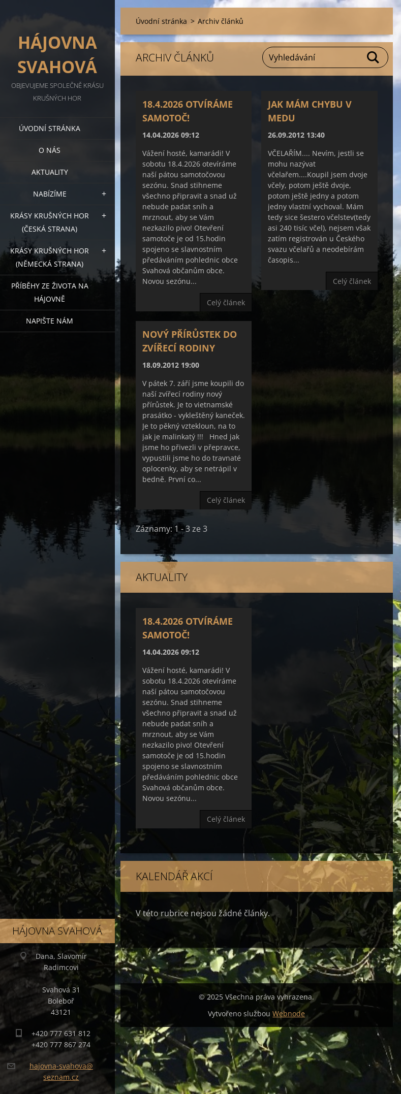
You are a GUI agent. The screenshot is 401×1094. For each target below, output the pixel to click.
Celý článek (226, 302)
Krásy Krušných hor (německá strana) (49, 257)
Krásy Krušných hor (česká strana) (49, 222)
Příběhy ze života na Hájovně (49, 292)
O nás (49, 150)
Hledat (373, 57)
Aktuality (50, 172)
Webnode (288, 1013)
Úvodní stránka (49, 128)
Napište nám (49, 321)
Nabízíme (50, 194)
